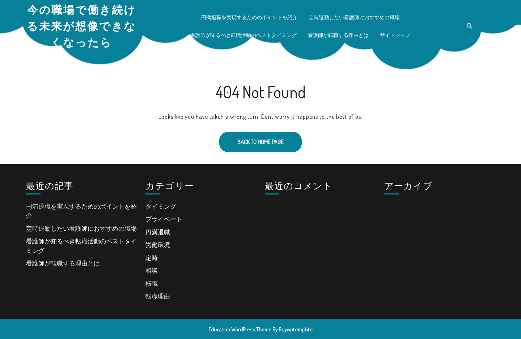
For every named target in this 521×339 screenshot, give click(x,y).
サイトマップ (395, 35)
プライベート (163, 219)
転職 (151, 283)
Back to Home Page (251, 139)
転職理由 (157, 296)
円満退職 (157, 232)
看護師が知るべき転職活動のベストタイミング (243, 35)
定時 (151, 257)
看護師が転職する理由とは (338, 35)
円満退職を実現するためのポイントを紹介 (249, 17)
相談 (151, 270)
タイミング (160, 206)
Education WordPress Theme (239, 329)
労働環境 (157, 244)
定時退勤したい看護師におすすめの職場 (354, 17)
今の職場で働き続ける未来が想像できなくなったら (81, 26)
